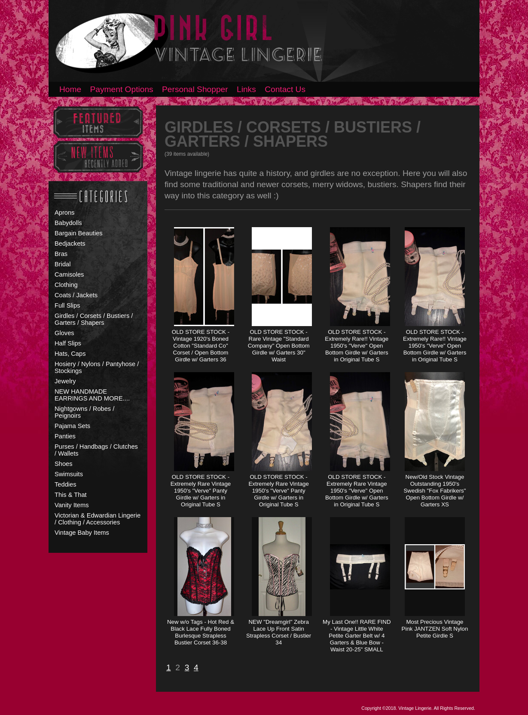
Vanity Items (72, 505)
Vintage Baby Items (82, 532)
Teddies (65, 484)
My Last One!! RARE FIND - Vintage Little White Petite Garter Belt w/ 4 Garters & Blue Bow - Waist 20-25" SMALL (357, 636)
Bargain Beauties (79, 233)
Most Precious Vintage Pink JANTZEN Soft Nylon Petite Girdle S (435, 629)
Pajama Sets (72, 425)
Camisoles (69, 274)
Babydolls (68, 222)
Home (70, 89)
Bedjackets (70, 243)
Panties (65, 436)
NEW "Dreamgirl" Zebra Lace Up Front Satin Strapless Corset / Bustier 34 (278, 632)
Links (246, 89)
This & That (71, 494)
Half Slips (68, 343)
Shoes (64, 463)
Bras (61, 253)
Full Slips (67, 305)
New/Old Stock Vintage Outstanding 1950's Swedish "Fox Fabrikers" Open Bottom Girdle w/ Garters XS (434, 491)
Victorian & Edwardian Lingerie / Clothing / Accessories (97, 519)
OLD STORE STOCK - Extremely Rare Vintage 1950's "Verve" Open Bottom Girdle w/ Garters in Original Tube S (356, 491)
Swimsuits (69, 474)
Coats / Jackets (76, 295)
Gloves (64, 333)
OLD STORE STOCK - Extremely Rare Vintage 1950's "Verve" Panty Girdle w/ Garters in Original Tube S (201, 491)
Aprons (64, 212)
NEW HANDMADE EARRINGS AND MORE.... (92, 395)
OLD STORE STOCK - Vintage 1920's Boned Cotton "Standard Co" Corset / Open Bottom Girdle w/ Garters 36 (200, 346)
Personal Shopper (195, 89)
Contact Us (285, 89)
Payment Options (121, 89)
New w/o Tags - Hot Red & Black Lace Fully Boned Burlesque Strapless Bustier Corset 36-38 (200, 632)
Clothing (66, 284)
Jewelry (65, 381)
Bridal (62, 264)
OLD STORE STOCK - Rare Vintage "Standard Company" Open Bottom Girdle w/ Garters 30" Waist (279, 346)
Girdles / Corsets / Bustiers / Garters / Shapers (94, 319)
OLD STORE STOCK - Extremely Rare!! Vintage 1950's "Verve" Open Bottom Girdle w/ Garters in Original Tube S (356, 346)
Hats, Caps (70, 353)
